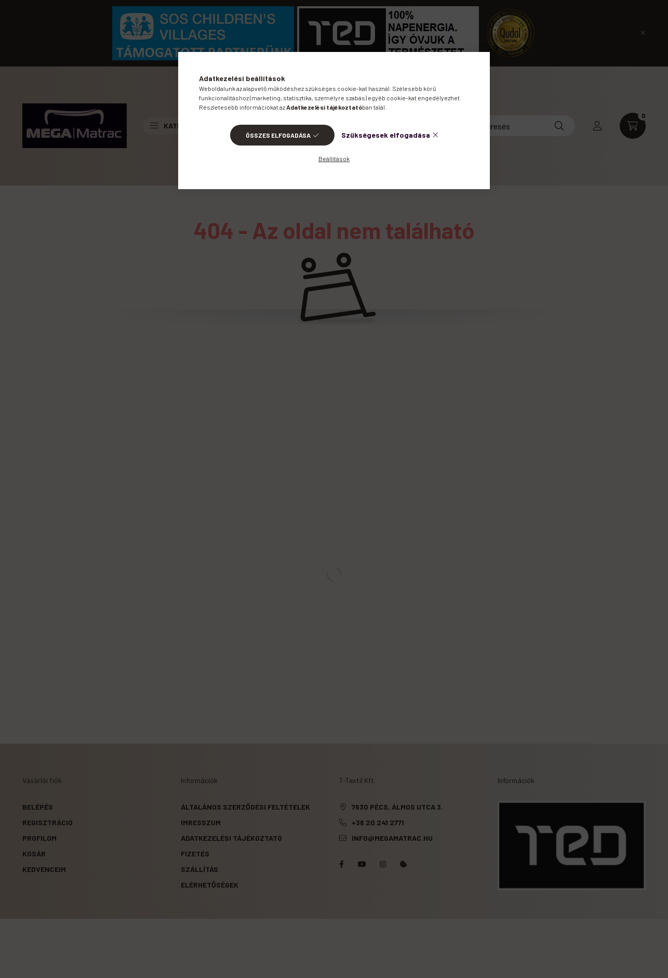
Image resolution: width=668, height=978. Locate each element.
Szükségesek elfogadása (385, 134)
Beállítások (334, 158)
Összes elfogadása (278, 135)
